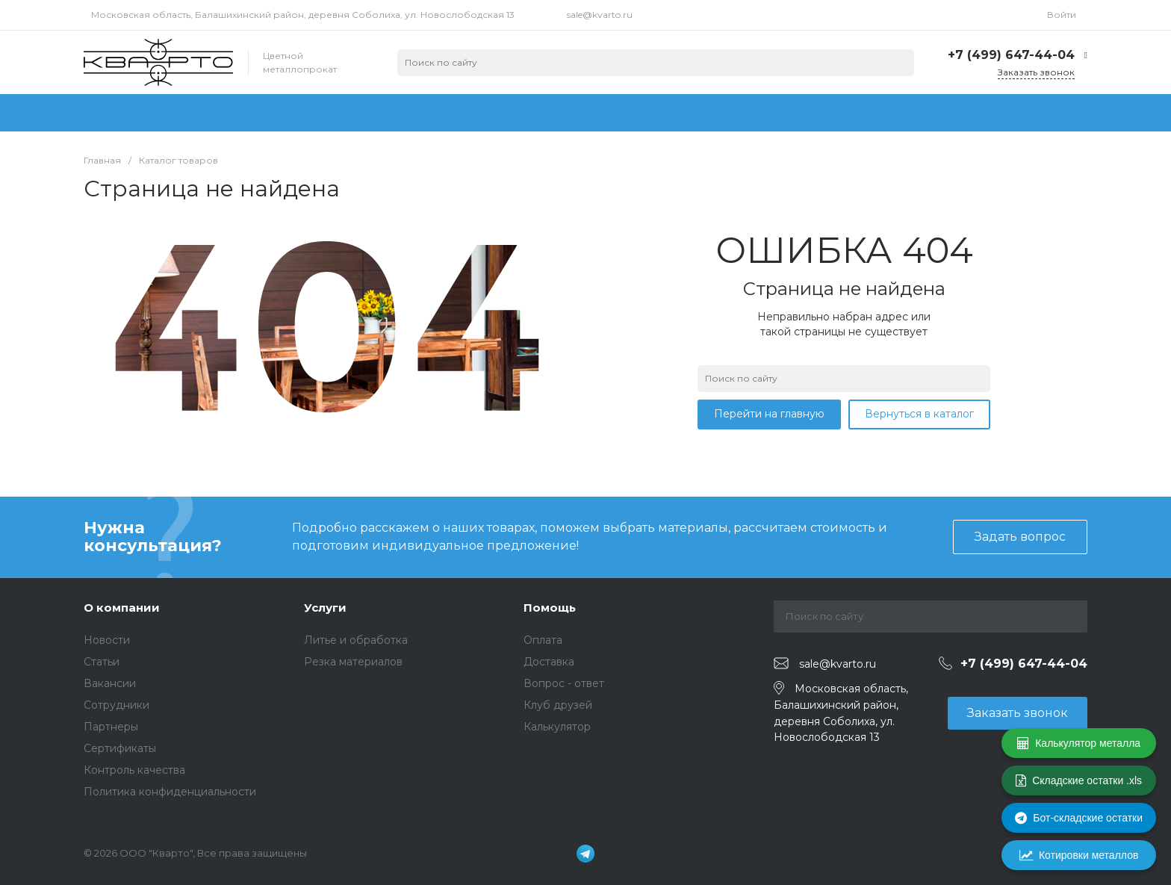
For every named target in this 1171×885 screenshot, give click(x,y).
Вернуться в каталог (919, 413)
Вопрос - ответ (564, 683)
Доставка (549, 661)
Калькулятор (557, 726)
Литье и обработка (356, 640)
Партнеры (111, 726)
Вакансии (110, 683)
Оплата (543, 640)
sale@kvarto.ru (600, 14)
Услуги (325, 607)
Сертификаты (120, 748)
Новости (107, 640)
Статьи (101, 661)
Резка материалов (353, 661)
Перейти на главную (769, 413)
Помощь (550, 607)
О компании (122, 607)
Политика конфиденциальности (170, 791)
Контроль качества (134, 770)
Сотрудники (116, 705)
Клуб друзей (558, 705)
